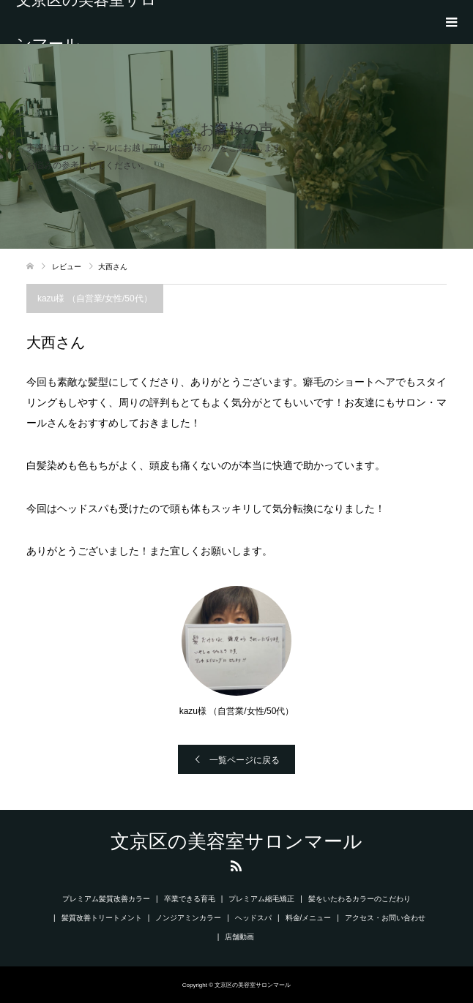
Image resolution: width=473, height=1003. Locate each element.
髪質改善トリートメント (102, 918)
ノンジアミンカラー (188, 918)
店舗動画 (243, 937)
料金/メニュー (309, 918)
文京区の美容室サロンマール (86, 22)
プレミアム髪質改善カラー (106, 899)
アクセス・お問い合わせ (385, 918)
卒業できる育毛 (189, 899)
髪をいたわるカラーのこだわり (359, 899)
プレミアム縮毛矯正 (261, 899)
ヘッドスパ (253, 918)
